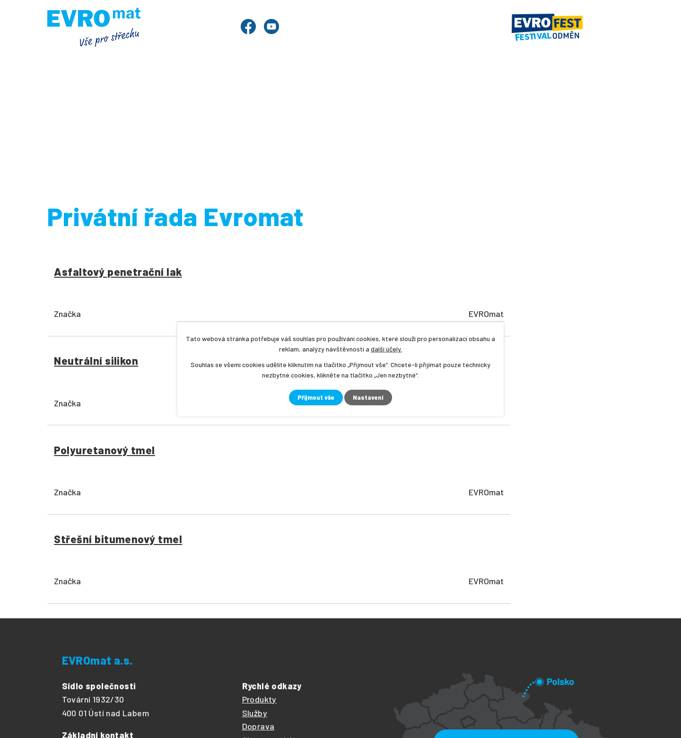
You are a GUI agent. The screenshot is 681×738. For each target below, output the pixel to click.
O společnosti (408, 94)
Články (341, 94)
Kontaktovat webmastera (194, 701)
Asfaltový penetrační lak (113, 279)
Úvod (73, 94)
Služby (243, 94)
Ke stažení (483, 94)
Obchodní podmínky (279, 599)
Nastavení (370, 398)
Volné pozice (266, 585)
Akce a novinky (270, 558)
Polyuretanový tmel (400, 272)
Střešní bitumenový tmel (546, 279)
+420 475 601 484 (138, 566)
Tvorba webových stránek (162, 714)
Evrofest (188, 94)
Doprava (258, 544)
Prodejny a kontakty (573, 94)
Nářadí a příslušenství (269, 129)
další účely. (386, 348)
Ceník (292, 94)
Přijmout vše (315, 398)
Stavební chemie (407, 129)
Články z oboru (270, 572)
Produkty (126, 94)
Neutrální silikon (245, 272)
